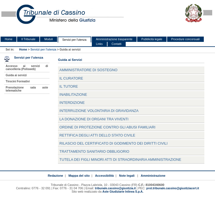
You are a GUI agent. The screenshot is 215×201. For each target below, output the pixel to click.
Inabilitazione (73, 94)
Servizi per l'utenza (74, 39)
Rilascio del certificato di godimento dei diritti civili (113, 143)
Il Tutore (68, 86)
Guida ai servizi (16, 75)
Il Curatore (71, 78)
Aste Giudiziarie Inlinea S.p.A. (122, 191)
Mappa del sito (79, 175)
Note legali (126, 175)
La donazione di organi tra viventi (93, 119)
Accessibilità (104, 175)
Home (8, 39)
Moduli (48, 39)
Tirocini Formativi (18, 81)
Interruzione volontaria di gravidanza (99, 111)
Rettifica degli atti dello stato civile (97, 135)
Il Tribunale (28, 39)
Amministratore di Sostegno (88, 70)
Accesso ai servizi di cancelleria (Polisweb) (27, 67)
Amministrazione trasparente (114, 39)
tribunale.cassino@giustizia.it (115, 188)
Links (99, 44)
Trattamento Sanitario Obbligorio (94, 151)
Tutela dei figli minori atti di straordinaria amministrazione (120, 159)
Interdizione (72, 102)
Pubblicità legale (151, 39)
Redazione (55, 175)
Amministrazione (153, 175)
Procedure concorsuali (185, 39)
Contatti (116, 44)
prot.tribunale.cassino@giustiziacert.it (172, 188)
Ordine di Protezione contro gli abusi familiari (107, 127)
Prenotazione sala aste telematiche (27, 89)
